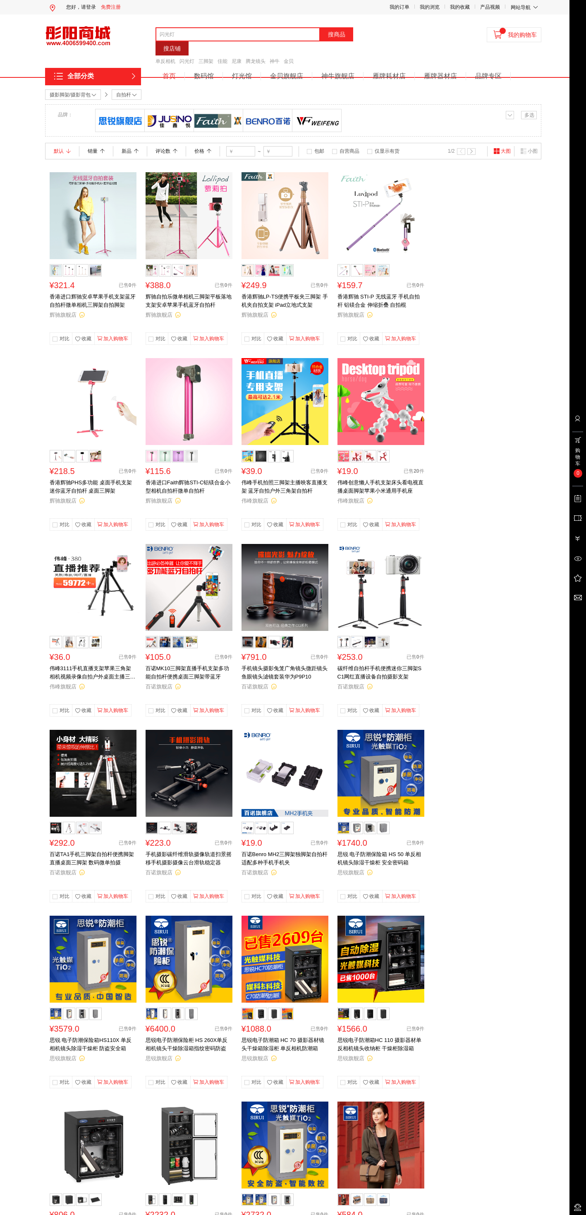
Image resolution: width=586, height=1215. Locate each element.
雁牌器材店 (440, 75)
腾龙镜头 (255, 61)
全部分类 (80, 75)
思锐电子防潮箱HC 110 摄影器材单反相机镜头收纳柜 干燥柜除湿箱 (379, 1044)
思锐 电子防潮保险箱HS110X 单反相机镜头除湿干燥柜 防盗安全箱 (91, 1044)
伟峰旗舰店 (255, 501)
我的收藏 (460, 7)
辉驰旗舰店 (63, 315)
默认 (62, 151)
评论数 (166, 151)
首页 (169, 75)
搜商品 (336, 34)
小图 (529, 151)
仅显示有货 (387, 151)
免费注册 (111, 7)
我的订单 (399, 7)
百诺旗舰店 (159, 686)
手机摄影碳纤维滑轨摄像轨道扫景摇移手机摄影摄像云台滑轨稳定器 (189, 858)
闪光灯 (186, 61)
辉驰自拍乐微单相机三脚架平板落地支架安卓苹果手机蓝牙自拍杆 (189, 301)
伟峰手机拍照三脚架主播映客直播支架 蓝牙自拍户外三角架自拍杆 (285, 486)
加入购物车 (112, 338)
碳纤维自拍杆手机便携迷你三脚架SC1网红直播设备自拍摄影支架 (379, 672)
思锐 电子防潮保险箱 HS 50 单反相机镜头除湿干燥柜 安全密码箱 (379, 858)
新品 (130, 151)
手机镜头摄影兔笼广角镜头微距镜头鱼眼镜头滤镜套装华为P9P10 (285, 672)
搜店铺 (172, 48)
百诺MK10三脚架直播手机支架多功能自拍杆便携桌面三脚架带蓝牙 (188, 672)
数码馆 (204, 75)
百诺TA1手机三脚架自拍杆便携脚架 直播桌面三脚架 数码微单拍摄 (92, 858)
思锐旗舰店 (350, 872)
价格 (202, 151)
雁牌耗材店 (389, 75)
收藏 (83, 339)
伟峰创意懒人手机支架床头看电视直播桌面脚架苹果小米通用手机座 (380, 486)
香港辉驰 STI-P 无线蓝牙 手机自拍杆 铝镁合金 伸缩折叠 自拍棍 (378, 301)
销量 (96, 151)
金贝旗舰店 (286, 75)
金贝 (289, 61)
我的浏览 (430, 7)
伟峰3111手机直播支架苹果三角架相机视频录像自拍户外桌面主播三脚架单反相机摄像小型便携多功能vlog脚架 (93, 673)
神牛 (275, 61)
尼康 (237, 61)
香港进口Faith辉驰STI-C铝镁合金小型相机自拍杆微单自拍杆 (188, 486)
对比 (64, 339)
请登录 (88, 7)
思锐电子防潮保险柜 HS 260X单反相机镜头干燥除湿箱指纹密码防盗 (187, 1044)
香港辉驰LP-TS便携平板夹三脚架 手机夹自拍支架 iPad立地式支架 (285, 301)
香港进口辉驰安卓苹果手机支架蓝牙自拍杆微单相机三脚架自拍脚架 (93, 301)
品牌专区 (488, 75)
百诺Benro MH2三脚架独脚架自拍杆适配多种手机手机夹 (285, 858)
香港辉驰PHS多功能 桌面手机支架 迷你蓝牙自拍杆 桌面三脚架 (91, 486)
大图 (502, 151)
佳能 (222, 61)
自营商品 (349, 151)
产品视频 (490, 7)
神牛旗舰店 (337, 75)
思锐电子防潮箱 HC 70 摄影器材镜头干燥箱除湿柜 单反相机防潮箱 (283, 1044)
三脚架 (206, 61)
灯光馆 (242, 75)
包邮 (319, 151)
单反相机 (165, 61)
